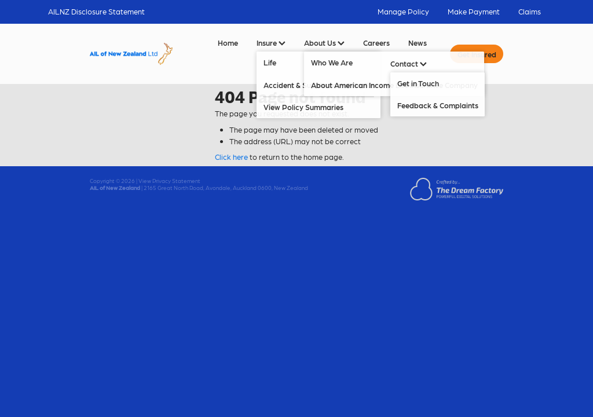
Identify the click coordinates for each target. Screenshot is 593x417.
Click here (231, 157)
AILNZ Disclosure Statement (96, 11)
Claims (529, 11)
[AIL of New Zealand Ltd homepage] (131, 54)
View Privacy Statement (169, 180)
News (417, 42)
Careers (376, 42)
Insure (271, 42)
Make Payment (474, 11)
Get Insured (476, 54)
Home (228, 42)
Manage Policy (403, 11)
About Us (324, 42)
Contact (408, 63)
